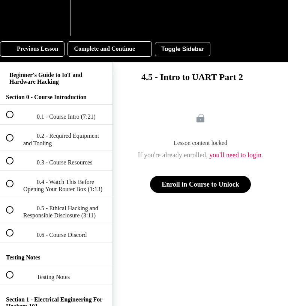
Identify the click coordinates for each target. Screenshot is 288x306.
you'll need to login (235, 155)
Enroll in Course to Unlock (200, 184)
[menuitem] (56, 18)
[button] (14, 18)
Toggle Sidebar (182, 49)
